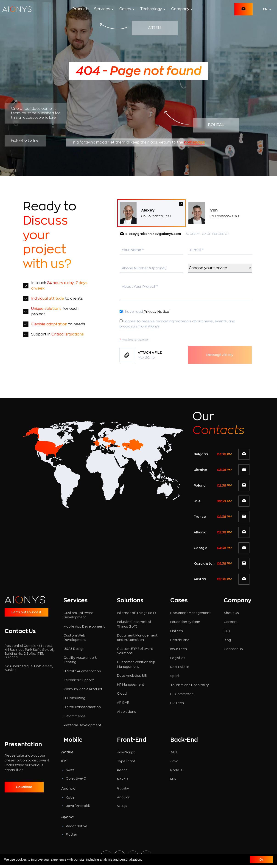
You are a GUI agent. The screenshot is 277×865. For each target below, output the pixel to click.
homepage (194, 142)
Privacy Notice (157, 311)
